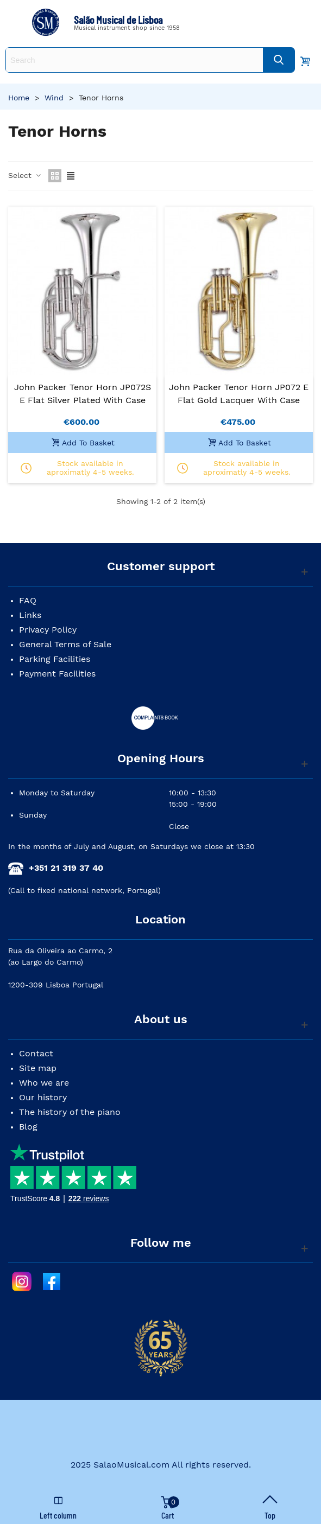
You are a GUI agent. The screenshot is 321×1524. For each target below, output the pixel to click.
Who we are (44, 1082)
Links (30, 615)
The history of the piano (70, 1112)
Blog (28, 1126)
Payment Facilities (57, 673)
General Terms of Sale (65, 644)
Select (25, 175)
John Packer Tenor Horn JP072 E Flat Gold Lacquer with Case (239, 393)
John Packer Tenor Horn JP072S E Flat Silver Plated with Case (82, 393)
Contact (36, 1053)
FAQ (27, 600)
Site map (37, 1068)
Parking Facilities (54, 659)
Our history (43, 1097)
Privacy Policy (48, 629)
